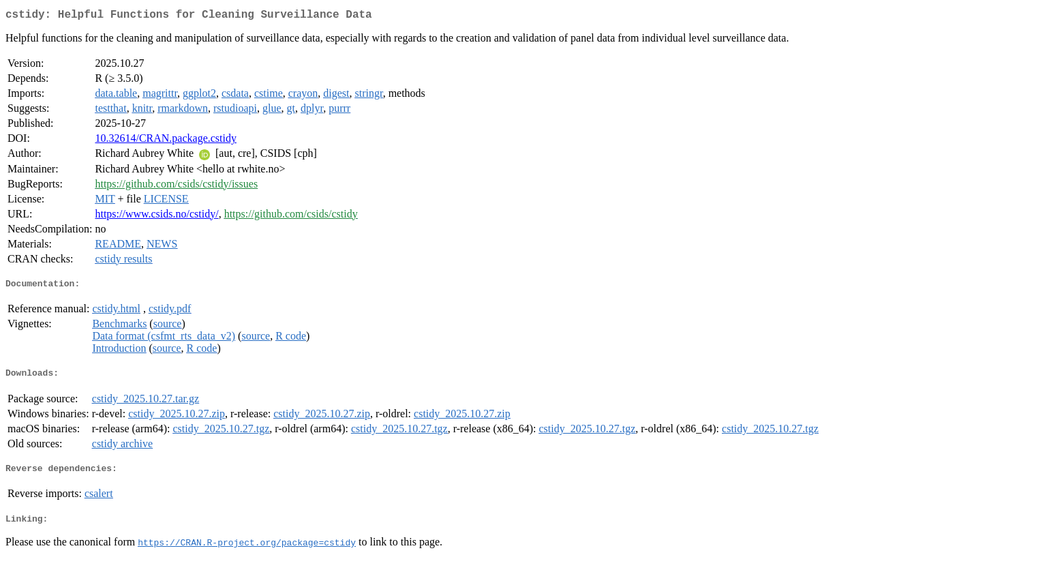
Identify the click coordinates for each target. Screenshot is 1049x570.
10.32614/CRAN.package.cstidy (166, 141)
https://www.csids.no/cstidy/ (156, 216)
